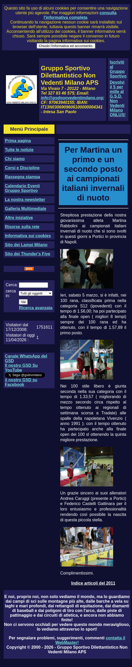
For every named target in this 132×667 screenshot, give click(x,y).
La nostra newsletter (25, 199)
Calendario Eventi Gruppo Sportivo (22, 188)
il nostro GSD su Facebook (21, 382)
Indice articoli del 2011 (93, 583)
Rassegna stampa (22, 177)
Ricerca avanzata (35, 308)
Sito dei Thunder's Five (27, 254)
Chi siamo (15, 159)
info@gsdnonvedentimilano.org (72, 98)
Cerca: (12, 285)
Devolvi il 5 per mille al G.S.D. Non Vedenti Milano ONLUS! (118, 98)
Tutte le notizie (19, 150)
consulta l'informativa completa (80, 15)
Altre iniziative (19, 217)
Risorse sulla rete (22, 226)
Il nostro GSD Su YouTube (21, 367)
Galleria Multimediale (25, 208)
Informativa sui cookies (28, 236)
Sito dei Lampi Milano (26, 245)
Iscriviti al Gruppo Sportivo (118, 69)
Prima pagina (18, 140)
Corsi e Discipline (22, 168)
